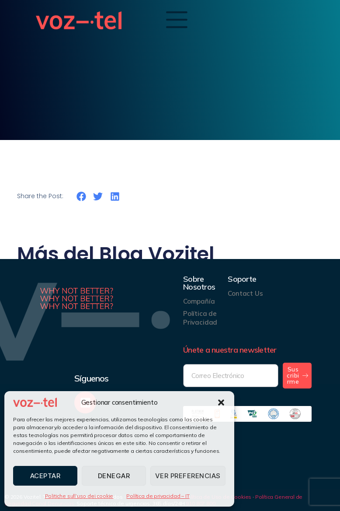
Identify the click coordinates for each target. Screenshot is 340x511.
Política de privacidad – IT (157, 496)
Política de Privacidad (200, 317)
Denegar (114, 476)
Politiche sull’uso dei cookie (79, 496)
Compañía (199, 301)
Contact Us (245, 293)
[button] (221, 402)
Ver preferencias (188, 476)
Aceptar (45, 476)
